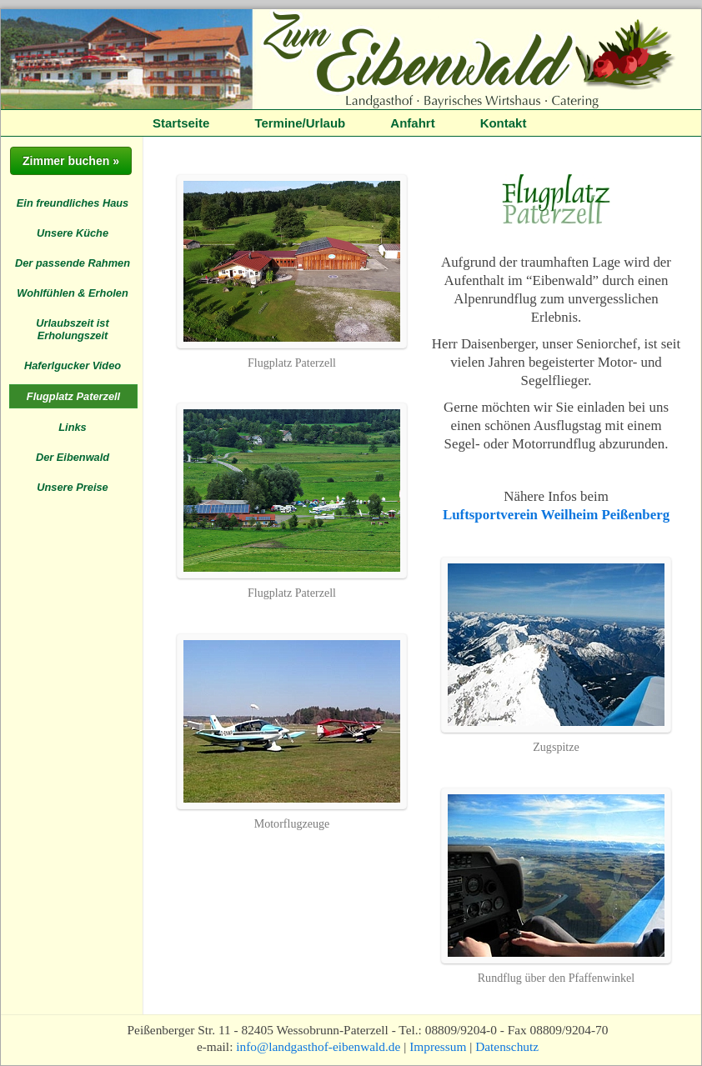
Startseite (181, 123)
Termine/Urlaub (299, 123)
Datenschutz (507, 1046)
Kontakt (503, 123)
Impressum (437, 1046)
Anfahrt (412, 123)
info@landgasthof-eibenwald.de (318, 1046)
